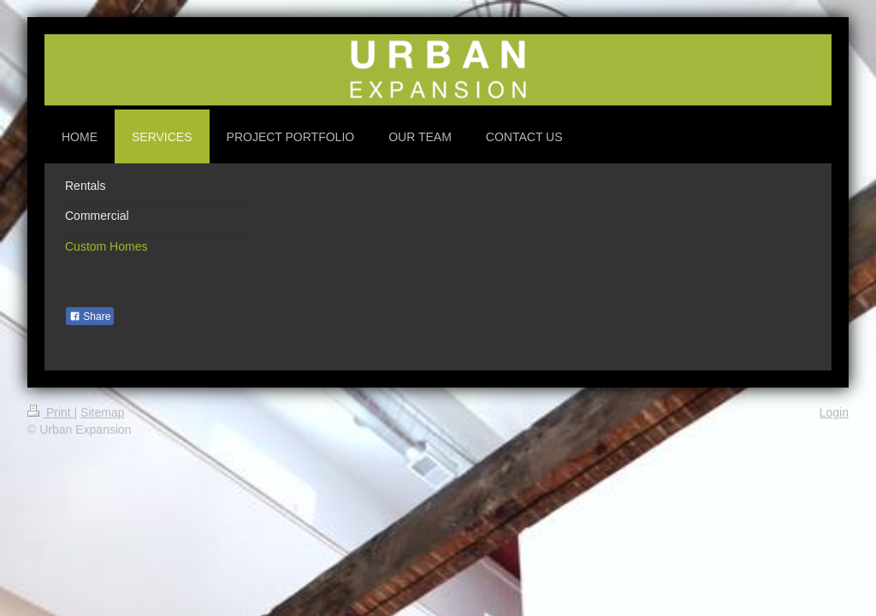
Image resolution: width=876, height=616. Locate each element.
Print (50, 412)
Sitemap (102, 412)
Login (834, 412)
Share (89, 317)
